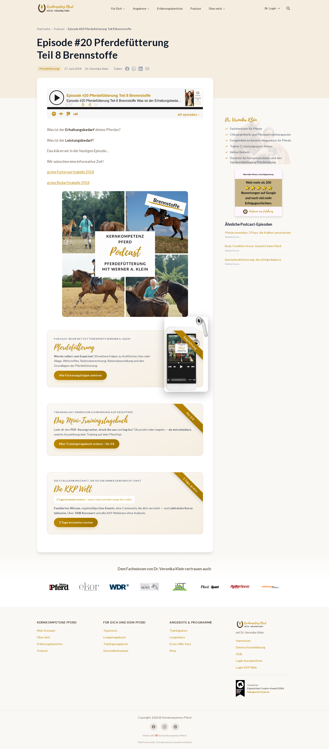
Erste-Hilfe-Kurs (180, 644)
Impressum (243, 640)
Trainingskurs (178, 630)
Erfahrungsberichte (170, 8)
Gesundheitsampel (115, 650)
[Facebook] (153, 727)
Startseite (43, 29)
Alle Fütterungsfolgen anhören (80, 375)
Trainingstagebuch (115, 644)
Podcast (195, 8)
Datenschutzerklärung (250, 647)
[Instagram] (164, 727)
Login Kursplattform (249, 660)
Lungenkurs (177, 637)
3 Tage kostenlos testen (76, 522)
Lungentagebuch (114, 637)
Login (272, 8)
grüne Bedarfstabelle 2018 (68, 182)
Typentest (110, 630)
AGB (239, 654)
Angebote (141, 8)
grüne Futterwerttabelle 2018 (70, 172)
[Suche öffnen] (288, 8)
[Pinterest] (175, 727)
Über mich (217, 8)
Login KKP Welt (246, 667)
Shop (173, 650)
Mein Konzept (46, 630)
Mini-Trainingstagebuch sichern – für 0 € (86, 444)
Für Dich (118, 8)
